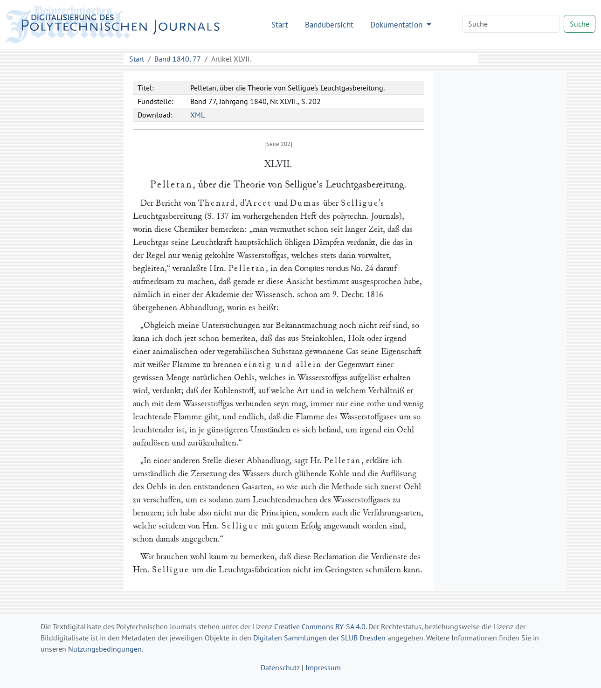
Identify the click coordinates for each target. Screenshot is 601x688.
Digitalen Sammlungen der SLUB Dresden (319, 637)
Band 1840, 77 (177, 58)
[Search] (511, 24)
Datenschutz (280, 667)
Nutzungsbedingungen (105, 648)
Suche (579, 23)
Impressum (323, 667)
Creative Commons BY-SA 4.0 (320, 626)
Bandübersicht (329, 24)
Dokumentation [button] (397, 24)
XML (197, 114)
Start (279, 24)
